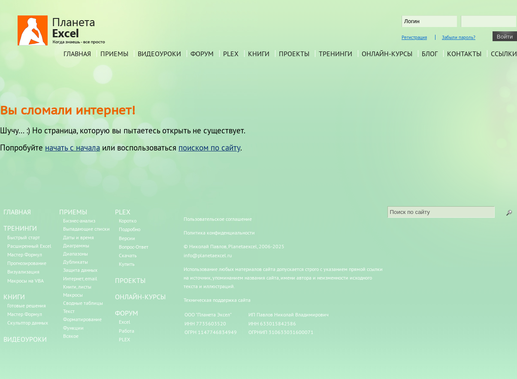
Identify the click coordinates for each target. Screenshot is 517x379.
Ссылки (504, 53)
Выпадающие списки (86, 229)
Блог (430, 53)
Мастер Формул (24, 254)
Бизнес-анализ (79, 220)
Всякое (71, 336)
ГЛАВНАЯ (17, 212)
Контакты (464, 53)
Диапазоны (75, 253)
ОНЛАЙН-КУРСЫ (140, 296)
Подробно (129, 229)
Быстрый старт (23, 237)
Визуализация (23, 271)
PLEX (231, 53)
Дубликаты (75, 262)
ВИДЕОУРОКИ (25, 339)
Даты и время (78, 237)
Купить (127, 264)
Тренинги (335, 53)
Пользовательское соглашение (218, 219)
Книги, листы (77, 286)
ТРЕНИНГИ (20, 228)
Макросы (73, 295)
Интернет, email (80, 278)
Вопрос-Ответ (133, 247)
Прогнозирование (26, 263)
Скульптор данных (27, 322)
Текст (69, 311)
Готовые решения (26, 305)
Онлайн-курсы (387, 53)
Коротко (127, 220)
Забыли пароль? (458, 37)
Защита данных (80, 270)
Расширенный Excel (29, 246)
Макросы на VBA (25, 280)
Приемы (114, 53)
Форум (202, 53)
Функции (73, 328)
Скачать (128, 255)
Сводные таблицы (83, 303)
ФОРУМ (126, 313)
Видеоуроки (159, 53)
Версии (127, 238)
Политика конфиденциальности (219, 232)
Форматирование (82, 319)
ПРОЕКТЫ (130, 280)
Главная (77, 53)
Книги (258, 53)
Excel (124, 322)
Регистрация (414, 37)
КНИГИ (14, 296)
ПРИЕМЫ (73, 212)
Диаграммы (76, 245)
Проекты (294, 53)
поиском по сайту (209, 147)
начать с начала (72, 147)
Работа (126, 331)
